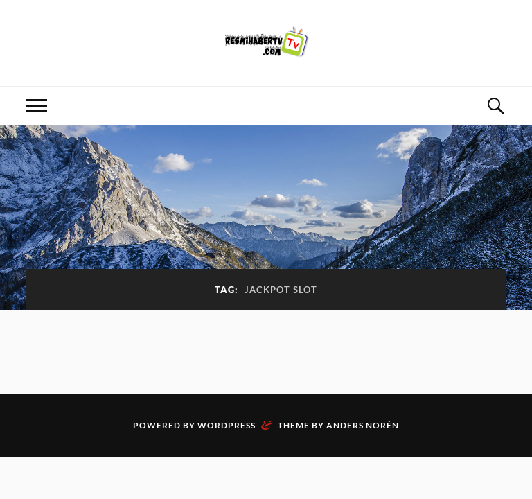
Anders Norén (362, 425)
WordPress (226, 425)
